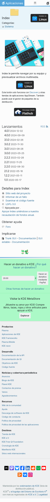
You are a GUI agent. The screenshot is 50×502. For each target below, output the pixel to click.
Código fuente (8, 367)
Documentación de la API (13, 355)
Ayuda (4, 409)
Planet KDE (7, 384)
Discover (33, 92)
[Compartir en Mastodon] (12, 467)
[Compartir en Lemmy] (38, 467)
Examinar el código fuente (20, 200)
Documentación (27, 238)
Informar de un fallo (16, 197)
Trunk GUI (10, 238)
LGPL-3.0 (11, 204)
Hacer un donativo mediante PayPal (42, 278)
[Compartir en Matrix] (6, 467)
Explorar (25, 315)
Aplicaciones (12, 3)
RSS (44, 126)
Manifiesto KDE (8, 449)
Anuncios (6, 376)
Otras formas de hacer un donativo (25, 288)
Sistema (7, 26)
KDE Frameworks (9, 338)
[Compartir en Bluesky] (17, 467)
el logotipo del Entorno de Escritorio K (29, 491)
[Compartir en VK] (25, 473)
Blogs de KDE (8, 380)
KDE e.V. (5, 438)
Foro (8, 226)
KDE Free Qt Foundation (12, 442)
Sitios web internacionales (13, 453)
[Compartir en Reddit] (33, 467)
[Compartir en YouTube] (44, 467)
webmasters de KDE (29, 486)
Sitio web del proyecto (18, 193)
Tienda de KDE (8, 434)
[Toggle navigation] (35, 3)
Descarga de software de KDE (15, 413)
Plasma (5, 330)
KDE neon (6, 346)
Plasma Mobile (8, 342)
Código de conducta (11, 417)
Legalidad (42, 494)
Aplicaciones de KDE (11, 334)
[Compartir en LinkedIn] (28, 467)
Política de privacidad (11, 421)
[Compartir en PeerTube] (20, 473)
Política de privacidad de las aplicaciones (20, 424)
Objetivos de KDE (10, 363)
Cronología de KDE (10, 446)
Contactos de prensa (11, 388)
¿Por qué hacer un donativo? (29, 265)
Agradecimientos (9, 396)
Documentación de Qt (12, 359)
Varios (4, 392)
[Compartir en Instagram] (30, 473)
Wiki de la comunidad (11, 405)
